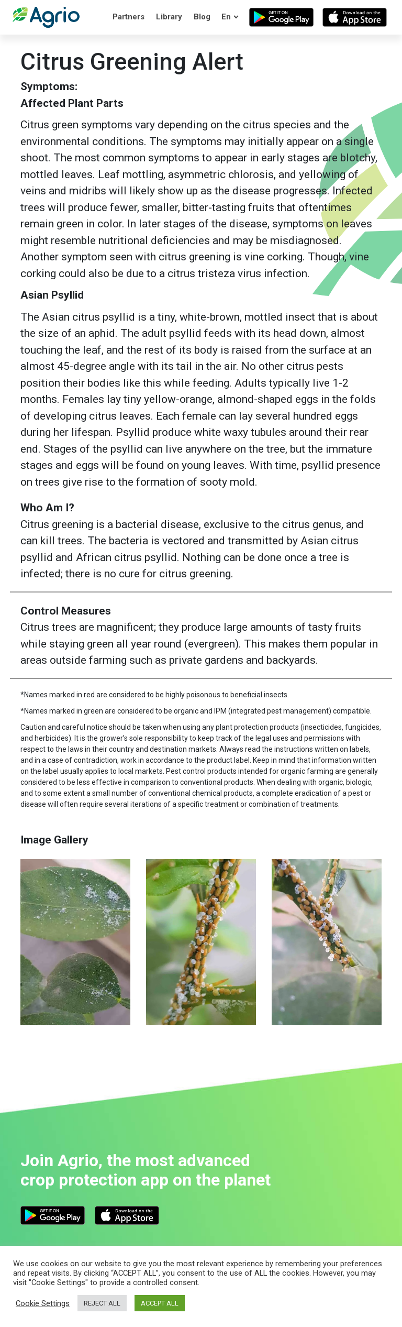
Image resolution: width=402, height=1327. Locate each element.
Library (169, 16)
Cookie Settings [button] (43, 1303)
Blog (202, 16)
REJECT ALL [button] (102, 1303)
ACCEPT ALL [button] (159, 1303)
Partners (128, 16)
